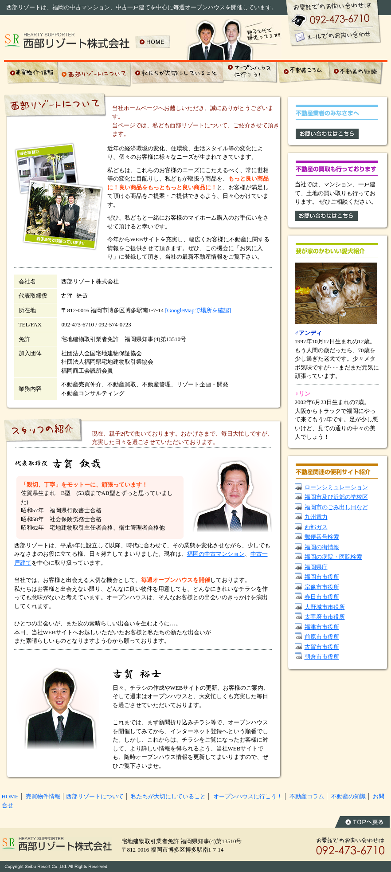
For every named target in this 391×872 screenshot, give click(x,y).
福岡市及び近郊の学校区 (336, 497)
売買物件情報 (43, 796)
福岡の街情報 (322, 547)
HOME (10, 796)
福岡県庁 (316, 567)
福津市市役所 (322, 627)
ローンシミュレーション (336, 487)
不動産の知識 (348, 796)
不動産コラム (306, 796)
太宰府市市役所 (325, 616)
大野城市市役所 (325, 607)
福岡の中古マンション (216, 553)
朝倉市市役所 (322, 656)
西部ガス (316, 527)
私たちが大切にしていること (168, 796)
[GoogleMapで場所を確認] (198, 310)
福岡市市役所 (322, 576)
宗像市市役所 (322, 587)
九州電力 (316, 517)
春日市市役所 (322, 596)
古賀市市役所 (322, 647)
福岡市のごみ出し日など (336, 507)
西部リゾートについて (95, 796)
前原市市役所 (322, 636)
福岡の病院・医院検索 (333, 557)
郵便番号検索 (322, 537)
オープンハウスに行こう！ (247, 796)
